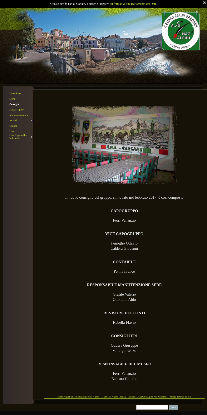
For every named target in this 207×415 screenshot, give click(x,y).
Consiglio (80, 397)
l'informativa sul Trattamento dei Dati (133, 3)
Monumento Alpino (109, 397)
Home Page (62, 397)
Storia (71, 397)
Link (139, 397)
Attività (122, 397)
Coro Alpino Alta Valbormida (155, 397)
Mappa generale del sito (180, 397)
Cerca (173, 407)
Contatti (131, 397)
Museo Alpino (92, 397)
